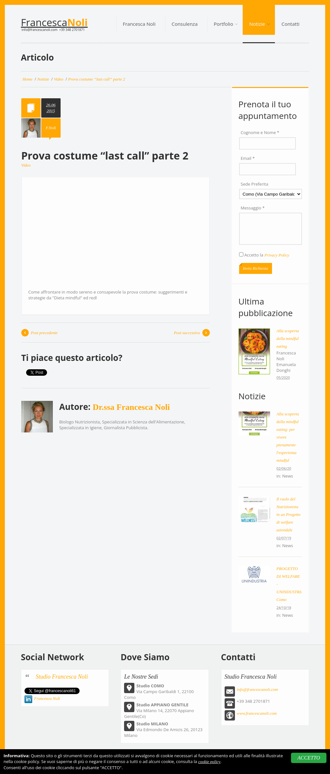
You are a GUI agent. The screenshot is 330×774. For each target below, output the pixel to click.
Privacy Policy (276, 255)
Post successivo (187, 332)
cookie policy (209, 761)
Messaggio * (253, 208)
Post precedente (44, 332)
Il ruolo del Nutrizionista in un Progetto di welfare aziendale (289, 514)
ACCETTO (308, 757)
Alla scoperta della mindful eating (288, 338)
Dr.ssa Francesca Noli (131, 407)
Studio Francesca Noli (62, 676)
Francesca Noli (47, 698)
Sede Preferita (254, 184)
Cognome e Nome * (260, 132)
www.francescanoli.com (257, 713)
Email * (248, 158)
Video (26, 165)
